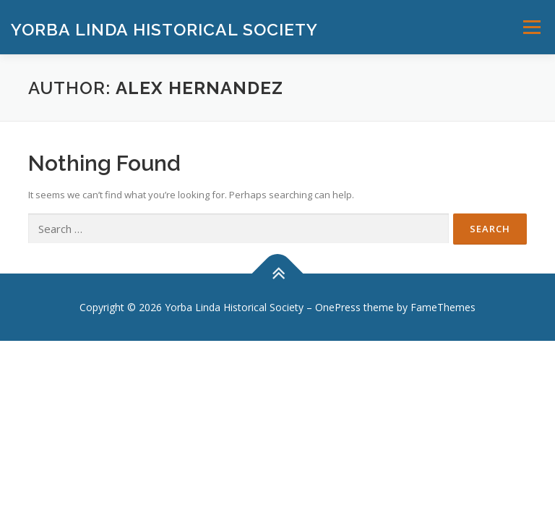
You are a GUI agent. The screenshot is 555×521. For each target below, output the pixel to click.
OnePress (338, 307)
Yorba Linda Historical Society (164, 28)
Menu (531, 26)
